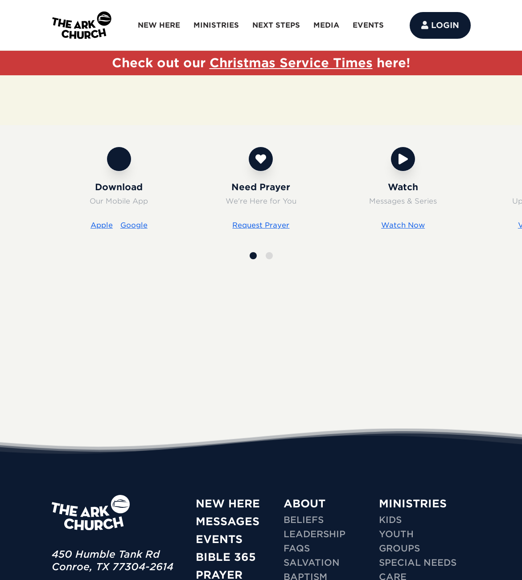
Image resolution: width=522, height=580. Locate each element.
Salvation (312, 562)
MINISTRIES (216, 25)
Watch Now (403, 225)
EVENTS (368, 25)
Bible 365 (226, 557)
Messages (227, 521)
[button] (253, 255)
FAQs (297, 548)
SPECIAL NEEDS (417, 562)
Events (219, 539)
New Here (228, 503)
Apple (101, 225)
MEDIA (326, 25)
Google (134, 225)
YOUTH (396, 534)
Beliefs (304, 520)
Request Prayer (260, 225)
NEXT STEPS (276, 25)
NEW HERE (159, 25)
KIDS (390, 520)
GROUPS (399, 548)
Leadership (314, 534)
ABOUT (304, 503)
